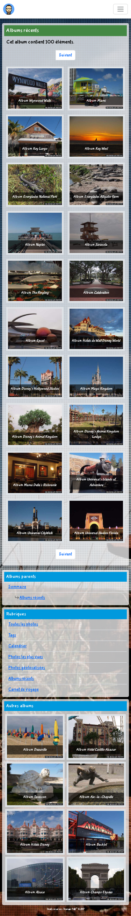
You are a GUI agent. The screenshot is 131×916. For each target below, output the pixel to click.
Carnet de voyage (23, 689)
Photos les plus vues (25, 657)
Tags (12, 635)
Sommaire (17, 587)
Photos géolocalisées (26, 667)
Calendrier (17, 646)
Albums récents (32, 597)
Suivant (65, 55)
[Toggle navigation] (120, 9)
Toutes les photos (23, 624)
